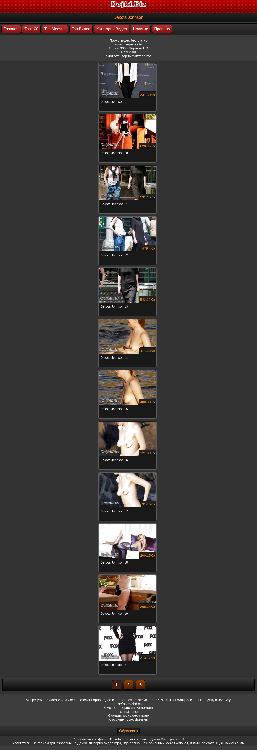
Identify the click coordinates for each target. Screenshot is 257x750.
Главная (11, 29)
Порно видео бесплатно (128, 40)
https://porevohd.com (128, 704)
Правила (162, 29)
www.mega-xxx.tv (128, 44)
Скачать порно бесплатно (128, 715)
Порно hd (128, 52)
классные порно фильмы (128, 719)
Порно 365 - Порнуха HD (128, 48)
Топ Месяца (54, 29)
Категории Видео (111, 29)
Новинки (140, 29)
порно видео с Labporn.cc (111, 700)
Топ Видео (81, 29)
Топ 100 (31, 29)
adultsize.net (128, 711)
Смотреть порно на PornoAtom (128, 708)
